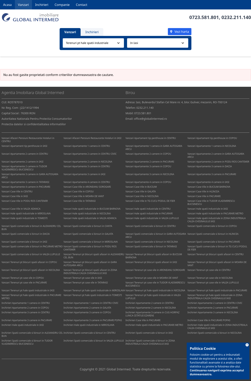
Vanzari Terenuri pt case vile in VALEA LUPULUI (213, 282)
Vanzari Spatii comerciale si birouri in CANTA (88, 226)
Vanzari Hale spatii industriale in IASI (207, 208)
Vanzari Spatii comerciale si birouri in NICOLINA (152, 241)
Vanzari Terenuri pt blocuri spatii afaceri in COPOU (29, 262)
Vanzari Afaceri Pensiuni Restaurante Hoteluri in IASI (92, 138)
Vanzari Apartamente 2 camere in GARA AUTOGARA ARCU (215, 155)
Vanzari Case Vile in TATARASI (79, 201)
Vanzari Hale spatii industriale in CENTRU (148, 208)
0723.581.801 (204, 17)
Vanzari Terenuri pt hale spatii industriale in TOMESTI (93, 295)
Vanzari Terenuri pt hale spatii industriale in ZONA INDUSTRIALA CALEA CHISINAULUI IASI (214, 296)
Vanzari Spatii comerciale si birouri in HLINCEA (212, 234)
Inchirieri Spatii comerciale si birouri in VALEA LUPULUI (94, 340)
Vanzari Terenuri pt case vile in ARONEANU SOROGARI (155, 270)
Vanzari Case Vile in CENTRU (17, 191)
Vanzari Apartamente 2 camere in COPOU (148, 153)
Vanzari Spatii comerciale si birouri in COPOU (212, 226)
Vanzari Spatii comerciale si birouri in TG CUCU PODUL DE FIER (217, 248)
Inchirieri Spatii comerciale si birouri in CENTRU (89, 332)
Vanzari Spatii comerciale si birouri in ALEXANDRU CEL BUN (31, 227)
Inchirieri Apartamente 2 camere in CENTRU (150, 303)
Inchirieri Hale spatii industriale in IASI (23, 325)
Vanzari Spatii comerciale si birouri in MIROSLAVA (91, 241)
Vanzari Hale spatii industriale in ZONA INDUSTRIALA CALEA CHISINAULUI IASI (216, 220)
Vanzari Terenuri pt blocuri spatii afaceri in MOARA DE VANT (216, 263)
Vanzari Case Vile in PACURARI (204, 196)
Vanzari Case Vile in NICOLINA (142, 196)
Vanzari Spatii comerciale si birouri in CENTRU (151, 226)
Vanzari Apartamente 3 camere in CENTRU (87, 166)
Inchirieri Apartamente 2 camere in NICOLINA (151, 307)
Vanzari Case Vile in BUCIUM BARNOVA (208, 186)
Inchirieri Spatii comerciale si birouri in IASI (149, 332)
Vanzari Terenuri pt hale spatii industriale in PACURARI (217, 290)
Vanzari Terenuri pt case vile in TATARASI (86, 282)
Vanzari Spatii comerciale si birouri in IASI (24, 241)
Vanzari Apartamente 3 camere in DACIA (209, 166)
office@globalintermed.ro (150, 119)
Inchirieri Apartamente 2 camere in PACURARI (212, 307)
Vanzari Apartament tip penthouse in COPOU (212, 138)
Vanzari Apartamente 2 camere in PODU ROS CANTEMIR (218, 161)
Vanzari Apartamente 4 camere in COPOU (148, 182)
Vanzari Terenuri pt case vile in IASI (83, 278)
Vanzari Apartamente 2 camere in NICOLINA (88, 161)
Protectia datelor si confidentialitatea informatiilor (34, 124)
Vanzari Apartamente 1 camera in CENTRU (87, 146)
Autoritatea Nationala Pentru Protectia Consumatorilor (37, 119)
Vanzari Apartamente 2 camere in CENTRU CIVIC (90, 153)
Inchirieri (41, 5)
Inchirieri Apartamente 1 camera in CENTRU (26, 303)
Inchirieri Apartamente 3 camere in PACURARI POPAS (93, 320)
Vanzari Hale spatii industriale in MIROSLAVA (26, 213)
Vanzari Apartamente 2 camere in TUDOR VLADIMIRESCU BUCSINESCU (24, 168)
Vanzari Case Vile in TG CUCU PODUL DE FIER (150, 201)
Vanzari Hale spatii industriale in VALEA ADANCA (90, 218)
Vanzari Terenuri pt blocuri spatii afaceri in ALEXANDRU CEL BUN (94, 256)
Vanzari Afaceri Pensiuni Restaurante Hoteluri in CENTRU (28, 139)
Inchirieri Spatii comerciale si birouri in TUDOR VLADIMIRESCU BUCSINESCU (27, 342)
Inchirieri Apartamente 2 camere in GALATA (87, 307)
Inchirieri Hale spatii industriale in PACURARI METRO (154, 325)
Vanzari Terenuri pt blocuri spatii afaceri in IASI (151, 262)
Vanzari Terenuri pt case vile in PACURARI (24, 282)
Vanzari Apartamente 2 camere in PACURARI (150, 161)
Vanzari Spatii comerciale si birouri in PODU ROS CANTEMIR (90, 248)
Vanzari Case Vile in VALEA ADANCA (21, 208)
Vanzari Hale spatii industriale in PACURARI (149, 213)
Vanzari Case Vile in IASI (15, 196)
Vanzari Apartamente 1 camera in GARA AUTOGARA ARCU (154, 147)
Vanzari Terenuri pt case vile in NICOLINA (210, 278)
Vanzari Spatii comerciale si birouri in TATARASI (151, 246)
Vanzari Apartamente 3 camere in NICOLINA (150, 174)
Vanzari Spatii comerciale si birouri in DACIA (26, 234)
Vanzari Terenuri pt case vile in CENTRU (209, 270)
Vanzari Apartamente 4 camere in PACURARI (26, 186)
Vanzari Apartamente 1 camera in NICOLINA (211, 146)
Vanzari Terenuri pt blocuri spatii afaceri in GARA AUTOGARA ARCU (90, 263)
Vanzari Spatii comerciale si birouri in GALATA (88, 234)
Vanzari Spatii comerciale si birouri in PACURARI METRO (32, 246)
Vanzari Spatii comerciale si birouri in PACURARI (213, 241)
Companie (62, 5)
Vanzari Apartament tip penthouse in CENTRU (151, 138)
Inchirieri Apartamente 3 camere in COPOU (87, 312)
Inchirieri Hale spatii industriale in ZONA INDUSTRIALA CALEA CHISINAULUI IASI (217, 326)
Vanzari (23, 5)
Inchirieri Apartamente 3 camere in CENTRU (26, 312)
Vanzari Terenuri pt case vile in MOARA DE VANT (152, 278)
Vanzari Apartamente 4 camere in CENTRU (87, 182)
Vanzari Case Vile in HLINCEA (203, 191)
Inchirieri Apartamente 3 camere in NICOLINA (212, 312)
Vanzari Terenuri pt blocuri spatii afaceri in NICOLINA (31, 270)
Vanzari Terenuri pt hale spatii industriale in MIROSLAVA (94, 290)
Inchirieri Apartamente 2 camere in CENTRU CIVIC (214, 303)
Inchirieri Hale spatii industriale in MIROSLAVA (89, 325)
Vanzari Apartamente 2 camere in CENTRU (25, 153)
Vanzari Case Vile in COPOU (79, 191)
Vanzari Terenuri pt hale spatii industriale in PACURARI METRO (31, 296)
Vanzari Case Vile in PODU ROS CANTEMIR (25, 201)
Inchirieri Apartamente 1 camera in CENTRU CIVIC (91, 303)
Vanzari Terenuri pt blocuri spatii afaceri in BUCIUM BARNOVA (154, 256)
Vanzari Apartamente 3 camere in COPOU (148, 166)
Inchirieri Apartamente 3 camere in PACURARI (27, 320)
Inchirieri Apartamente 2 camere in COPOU (25, 307)
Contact (81, 5)
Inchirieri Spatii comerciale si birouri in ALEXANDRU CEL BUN (32, 334)
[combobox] (93, 43)
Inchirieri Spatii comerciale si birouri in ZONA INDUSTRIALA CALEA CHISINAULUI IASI (150, 342)
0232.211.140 (236, 17)
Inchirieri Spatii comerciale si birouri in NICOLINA (214, 332)
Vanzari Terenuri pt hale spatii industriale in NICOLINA (155, 290)
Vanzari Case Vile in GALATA (141, 191)
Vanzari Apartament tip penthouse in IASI (24, 146)
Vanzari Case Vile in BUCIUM (141, 186)
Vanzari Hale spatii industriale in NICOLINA (87, 213)
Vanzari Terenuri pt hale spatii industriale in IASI (28, 290)
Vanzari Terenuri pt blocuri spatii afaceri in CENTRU (215, 254)
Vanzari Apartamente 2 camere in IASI (22, 161)
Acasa (7, 5)
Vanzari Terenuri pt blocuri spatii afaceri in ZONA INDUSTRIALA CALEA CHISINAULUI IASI (90, 271)
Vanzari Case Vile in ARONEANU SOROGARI (87, 186)
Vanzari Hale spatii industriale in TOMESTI (24, 218)
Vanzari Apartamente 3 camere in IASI (84, 174)
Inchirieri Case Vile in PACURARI (143, 320)
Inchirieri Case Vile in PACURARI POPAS (208, 320)
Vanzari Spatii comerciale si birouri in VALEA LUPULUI (31, 254)
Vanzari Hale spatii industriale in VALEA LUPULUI (152, 218)
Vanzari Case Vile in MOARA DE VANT (84, 196)
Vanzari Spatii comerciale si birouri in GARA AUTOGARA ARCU (156, 235)
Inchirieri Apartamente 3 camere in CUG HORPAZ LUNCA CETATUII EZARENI (152, 314)
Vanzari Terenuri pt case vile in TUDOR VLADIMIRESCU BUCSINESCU (155, 284)
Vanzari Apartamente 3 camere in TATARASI (25, 182)
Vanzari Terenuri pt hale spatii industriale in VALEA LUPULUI (153, 296)
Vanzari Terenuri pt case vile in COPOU (23, 278)
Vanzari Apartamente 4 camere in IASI (208, 182)
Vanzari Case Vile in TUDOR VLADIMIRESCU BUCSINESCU (211, 202)
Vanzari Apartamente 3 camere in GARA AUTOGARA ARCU (30, 176)
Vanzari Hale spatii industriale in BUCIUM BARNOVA (92, 208)
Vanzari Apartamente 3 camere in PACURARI (211, 174)
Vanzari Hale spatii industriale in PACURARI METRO (215, 213)
